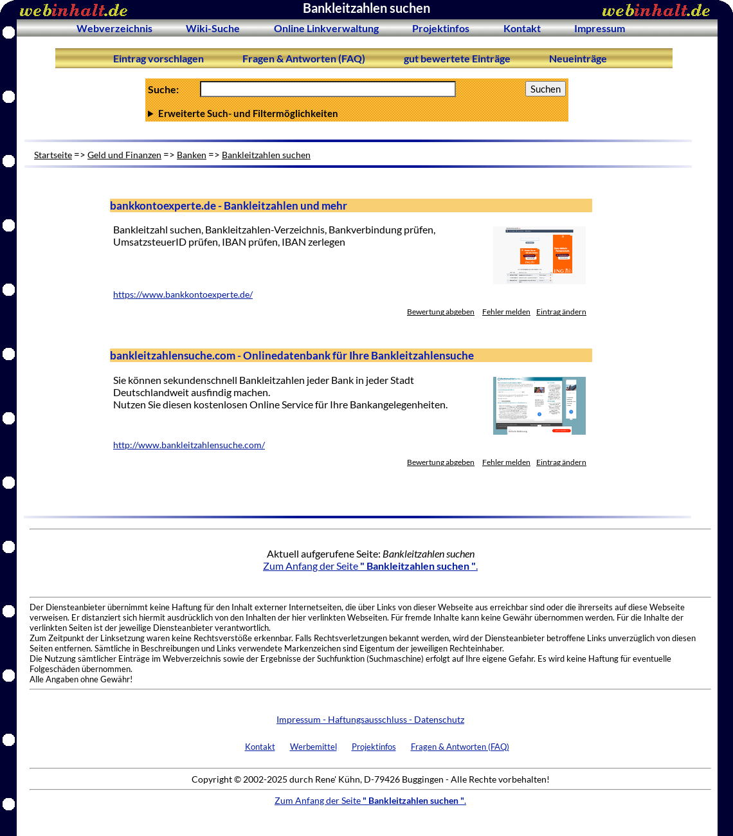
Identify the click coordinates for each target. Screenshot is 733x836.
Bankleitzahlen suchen (266, 154)
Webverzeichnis (114, 28)
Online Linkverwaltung (326, 28)
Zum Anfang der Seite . (370, 565)
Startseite (53, 154)
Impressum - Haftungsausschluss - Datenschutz (370, 719)
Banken (191, 154)
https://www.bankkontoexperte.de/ (183, 294)
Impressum (599, 28)
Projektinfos (440, 28)
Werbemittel (313, 746)
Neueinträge (578, 58)
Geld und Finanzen (124, 154)
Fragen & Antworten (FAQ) (304, 58)
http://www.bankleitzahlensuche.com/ (189, 445)
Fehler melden (506, 311)
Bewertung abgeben (441, 311)
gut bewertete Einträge (457, 58)
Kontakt (522, 28)
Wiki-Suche (213, 28)
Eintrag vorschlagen (158, 58)
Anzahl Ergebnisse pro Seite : (357, 113)
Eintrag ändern (561, 311)
